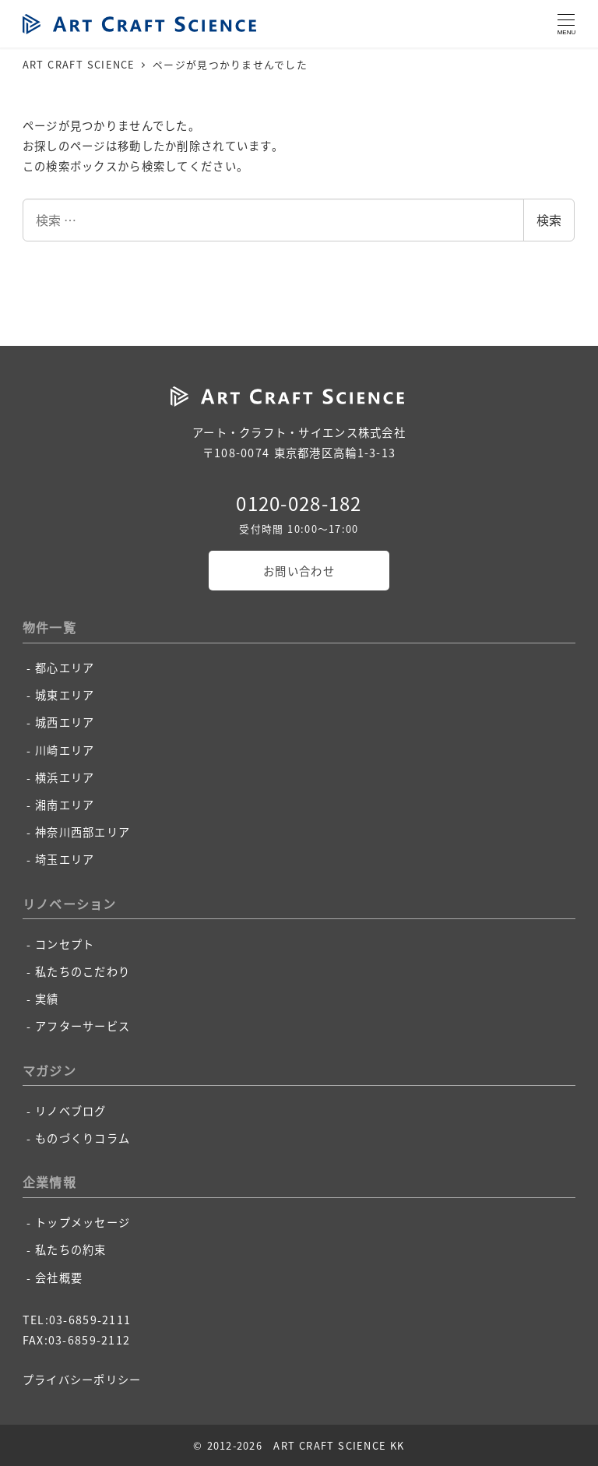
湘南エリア (64, 804)
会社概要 (59, 1277)
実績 (47, 998)
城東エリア (64, 695)
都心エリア (64, 667)
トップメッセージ (82, 1222)
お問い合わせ (299, 570)
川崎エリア (64, 750)
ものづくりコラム (82, 1138)
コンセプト (64, 944)
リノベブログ (71, 1111)
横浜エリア (64, 777)
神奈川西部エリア (82, 832)
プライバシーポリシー (82, 1379)
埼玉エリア (64, 859)
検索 (548, 219)
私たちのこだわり (82, 971)
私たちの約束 (71, 1249)
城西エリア (64, 722)
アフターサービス (82, 1026)
